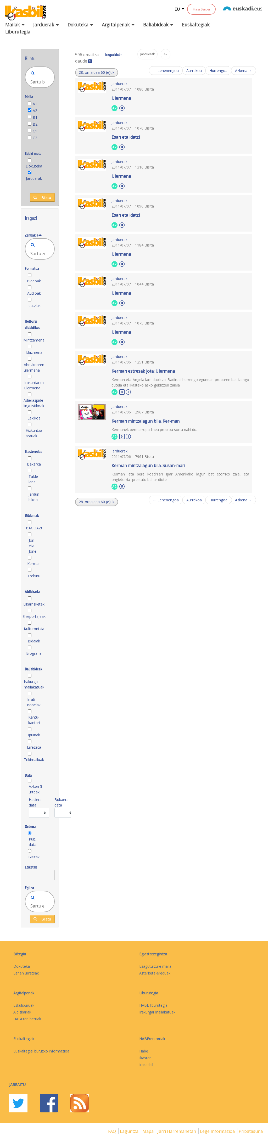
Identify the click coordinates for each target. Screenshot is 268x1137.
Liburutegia (17, 32)
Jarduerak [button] (46, 24)
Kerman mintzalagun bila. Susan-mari (148, 465)
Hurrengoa (218, 70)
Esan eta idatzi (125, 137)
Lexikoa (34, 418)
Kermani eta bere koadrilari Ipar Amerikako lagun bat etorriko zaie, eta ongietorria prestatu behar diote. (180, 477)
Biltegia (19, 953)
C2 (35, 137)
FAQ (112, 1131)
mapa (148, 1131)
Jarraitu (17, 1084)
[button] (96, 72)
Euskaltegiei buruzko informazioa (41, 1051)
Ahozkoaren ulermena (34, 367)
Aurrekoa (194, 70)
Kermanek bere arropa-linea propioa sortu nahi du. (154, 429)
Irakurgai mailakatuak (34, 684)
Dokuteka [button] (80, 24)
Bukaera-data (62, 802)
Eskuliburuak (23, 1005)
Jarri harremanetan (177, 1131)
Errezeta (34, 747)
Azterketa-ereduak (154, 973)
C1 (35, 130)
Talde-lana (34, 479)
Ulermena (121, 98)
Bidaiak (34, 640)
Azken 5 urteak (35, 789)
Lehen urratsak (26, 973)
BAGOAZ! (34, 527)
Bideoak (34, 280)
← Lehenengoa (166, 70)
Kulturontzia (34, 628)
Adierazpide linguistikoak (34, 403)
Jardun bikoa (34, 497)
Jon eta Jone (32, 546)
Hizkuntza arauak (34, 433)
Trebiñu (34, 575)
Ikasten (145, 1057)
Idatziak (34, 305)
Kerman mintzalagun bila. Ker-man (145, 421)
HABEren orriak (152, 1038)
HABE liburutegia (153, 1005)
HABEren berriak (27, 1018)
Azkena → (243, 70)
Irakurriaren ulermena (34, 385)
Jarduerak (34, 178)
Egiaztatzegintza (153, 953)
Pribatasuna (251, 1131)
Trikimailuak (34, 759)
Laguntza (129, 1131)
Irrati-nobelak (34, 702)
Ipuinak (34, 734)
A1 (35, 103)
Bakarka (34, 464)
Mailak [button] (15, 24)
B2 (35, 124)
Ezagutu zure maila (155, 966)
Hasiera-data (36, 802)
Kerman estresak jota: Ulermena (143, 371)
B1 (35, 117)
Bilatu (42, 197)
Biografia (34, 653)
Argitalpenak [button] (118, 24)
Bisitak (34, 856)
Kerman (34, 563)
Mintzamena (34, 340)
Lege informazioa (218, 1131)
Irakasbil (146, 1064)
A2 (35, 110)
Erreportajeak (34, 616)
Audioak (34, 293)
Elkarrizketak (34, 604)
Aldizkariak (22, 1012)
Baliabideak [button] (158, 24)
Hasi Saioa (201, 9)
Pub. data (32, 842)
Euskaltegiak (196, 24)
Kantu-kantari (34, 720)
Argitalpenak (23, 992)
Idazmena (34, 352)
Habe (143, 1051)
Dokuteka (34, 166)
